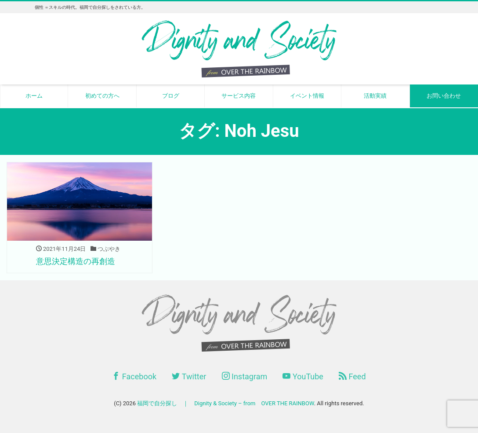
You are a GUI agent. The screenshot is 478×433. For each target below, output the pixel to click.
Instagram (245, 376)
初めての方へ (102, 95)
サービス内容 (238, 95)
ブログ (170, 95)
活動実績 (375, 95)
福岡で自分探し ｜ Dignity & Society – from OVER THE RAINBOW (225, 403)
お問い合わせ (444, 95)
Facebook (134, 376)
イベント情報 (307, 95)
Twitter (189, 376)
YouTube (302, 376)
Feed (352, 376)
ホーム (34, 95)
